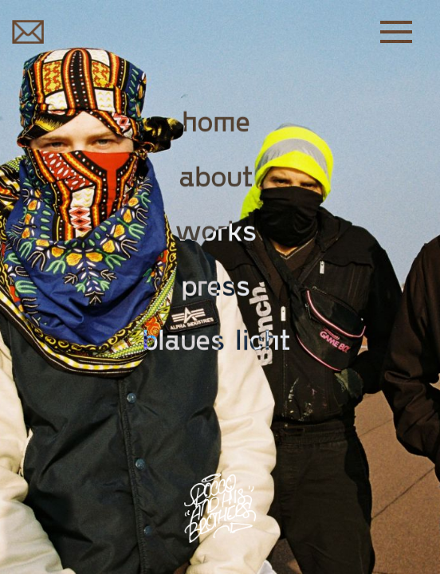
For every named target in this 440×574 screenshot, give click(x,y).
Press (216, 283)
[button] (404, 32)
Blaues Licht (216, 338)
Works (216, 229)
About (216, 174)
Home (216, 120)
